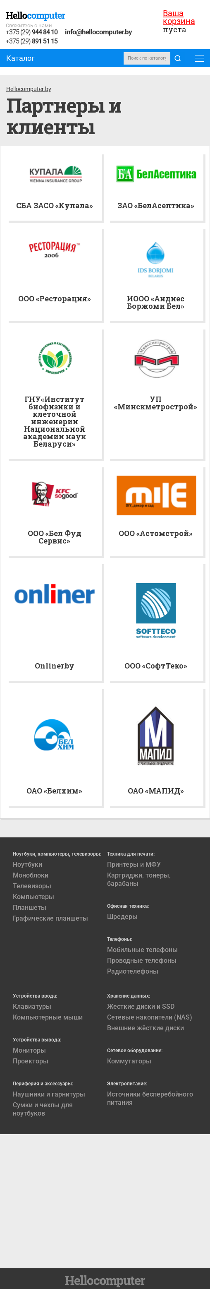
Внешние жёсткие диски (145, 1028)
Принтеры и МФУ (134, 864)
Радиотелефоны (132, 971)
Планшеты (29, 907)
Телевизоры (32, 886)
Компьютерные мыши (48, 1017)
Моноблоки (30, 875)
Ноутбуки (27, 864)
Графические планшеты (50, 918)
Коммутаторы (129, 1061)
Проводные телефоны (142, 960)
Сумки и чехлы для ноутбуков (43, 1109)
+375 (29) (31, 32)
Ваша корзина (179, 17)
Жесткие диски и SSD (140, 1006)
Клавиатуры (32, 1006)
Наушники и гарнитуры (49, 1094)
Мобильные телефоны (142, 950)
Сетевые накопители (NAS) (149, 1017)
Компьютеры (33, 897)
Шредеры (122, 917)
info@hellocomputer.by (98, 32)
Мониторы (29, 1050)
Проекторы (30, 1061)
